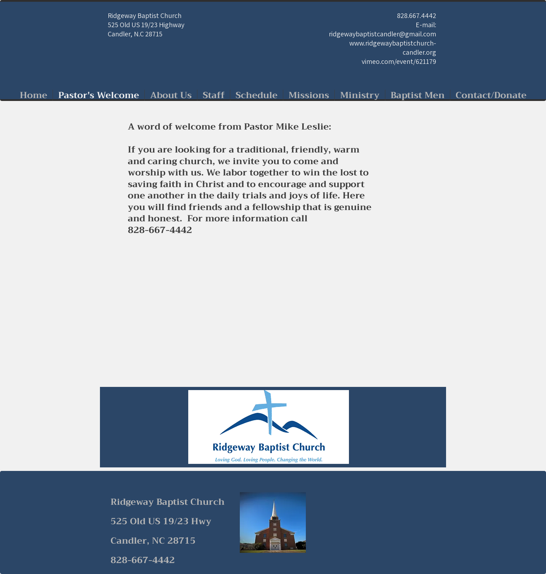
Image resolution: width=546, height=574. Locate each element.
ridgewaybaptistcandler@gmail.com (382, 33)
